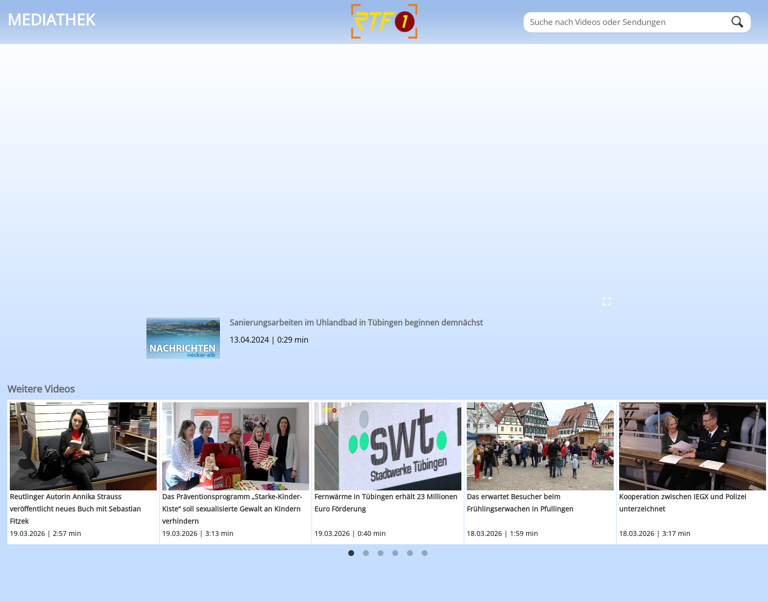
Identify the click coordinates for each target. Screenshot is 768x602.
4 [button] (395, 553)
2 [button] (366, 553)
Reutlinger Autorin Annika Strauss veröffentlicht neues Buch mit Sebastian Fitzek (75, 509)
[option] (83, 472)
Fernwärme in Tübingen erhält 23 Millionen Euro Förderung (385, 502)
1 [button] (351, 553)
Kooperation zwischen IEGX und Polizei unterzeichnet (682, 502)
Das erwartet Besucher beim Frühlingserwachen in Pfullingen (520, 502)
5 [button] (410, 553)
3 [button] (380, 553)
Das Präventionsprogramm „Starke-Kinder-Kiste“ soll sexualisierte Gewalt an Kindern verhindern (232, 509)
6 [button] (425, 553)
